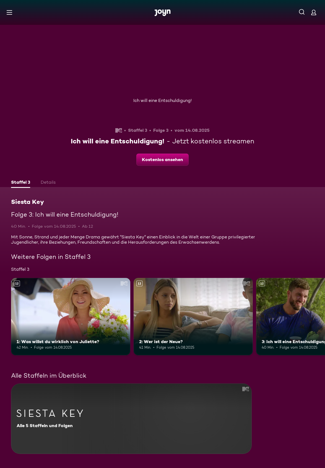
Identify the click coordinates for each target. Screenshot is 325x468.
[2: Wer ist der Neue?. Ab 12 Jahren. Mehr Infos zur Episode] (193, 316)
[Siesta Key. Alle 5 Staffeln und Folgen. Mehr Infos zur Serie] (131, 418)
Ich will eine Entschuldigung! (162, 100)
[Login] (314, 12)
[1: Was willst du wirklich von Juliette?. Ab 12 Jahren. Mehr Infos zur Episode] (70, 316)
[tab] (20, 183)
